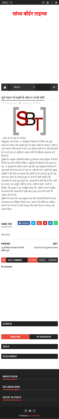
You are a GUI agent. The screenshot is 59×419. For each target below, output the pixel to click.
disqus (42, 260)
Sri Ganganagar (44, 336)
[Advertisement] (29, 50)
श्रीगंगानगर (36, 103)
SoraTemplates (34, 415)
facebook (52, 260)
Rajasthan (26, 103)
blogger (32, 260)
